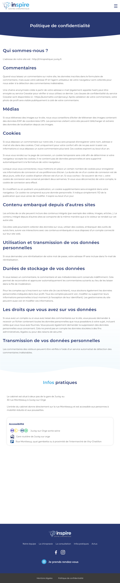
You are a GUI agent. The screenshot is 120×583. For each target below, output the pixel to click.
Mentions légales (44, 578)
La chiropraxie (46, 544)
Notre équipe (29, 544)
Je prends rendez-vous (63, 562)
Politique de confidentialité (70, 578)
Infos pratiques (81, 544)
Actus (94, 544)
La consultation (63, 544)
